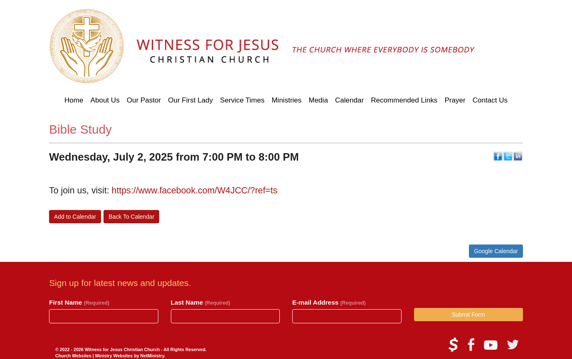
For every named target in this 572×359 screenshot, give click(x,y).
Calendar (349, 100)
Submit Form (468, 314)
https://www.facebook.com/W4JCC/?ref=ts (195, 190)
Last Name (200, 302)
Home (73, 100)
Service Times (242, 100)
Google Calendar (496, 251)
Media (318, 100)
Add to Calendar (75, 216)
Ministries (286, 100)
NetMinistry (152, 355)
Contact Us (490, 100)
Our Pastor (144, 100)
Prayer (454, 100)
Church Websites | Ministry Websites (94, 355)
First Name (79, 302)
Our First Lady (190, 100)
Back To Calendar (131, 216)
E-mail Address (329, 302)
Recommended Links (404, 100)
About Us (105, 100)
